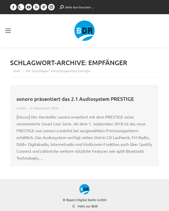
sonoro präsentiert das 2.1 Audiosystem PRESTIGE (75, 98)
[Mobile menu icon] (8, 31)
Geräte (21, 108)
